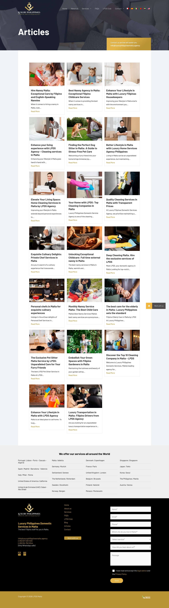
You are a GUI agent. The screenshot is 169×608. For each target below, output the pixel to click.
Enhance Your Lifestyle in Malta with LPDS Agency (45, 414)
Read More (35, 111)
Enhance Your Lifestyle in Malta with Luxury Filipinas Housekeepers (121, 94)
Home (64, 8)
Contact (118, 8)
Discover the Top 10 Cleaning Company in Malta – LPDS (122, 356)
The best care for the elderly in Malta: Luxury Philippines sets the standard (122, 310)
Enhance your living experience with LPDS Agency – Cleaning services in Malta (46, 149)
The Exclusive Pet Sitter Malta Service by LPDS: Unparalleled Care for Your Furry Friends (45, 362)
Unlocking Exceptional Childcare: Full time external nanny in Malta (84, 257)
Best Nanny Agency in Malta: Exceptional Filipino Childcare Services (84, 94)
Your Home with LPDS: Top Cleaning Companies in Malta (83, 206)
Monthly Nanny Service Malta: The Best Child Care (83, 308)
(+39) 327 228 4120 (25, 541)
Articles (67, 526)
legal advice (142, 571)
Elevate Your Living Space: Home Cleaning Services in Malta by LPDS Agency (46, 203)
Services (85, 8)
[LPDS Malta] (29, 8)
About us (74, 8)
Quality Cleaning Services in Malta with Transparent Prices (121, 203)
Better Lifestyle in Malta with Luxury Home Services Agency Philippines (121, 148)
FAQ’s (97, 8)
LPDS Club (107, 8)
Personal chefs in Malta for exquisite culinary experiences (46, 310)
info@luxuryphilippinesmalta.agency (33, 538)
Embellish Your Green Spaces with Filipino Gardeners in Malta (80, 361)
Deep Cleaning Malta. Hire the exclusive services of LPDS (120, 258)
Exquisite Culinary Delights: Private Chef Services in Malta (46, 257)
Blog (66, 522)
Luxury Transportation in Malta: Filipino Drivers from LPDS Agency (84, 415)
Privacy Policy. (121, 574)
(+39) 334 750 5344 (25, 543)
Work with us (157, 306)
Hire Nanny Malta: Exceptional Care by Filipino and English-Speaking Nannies (46, 95)
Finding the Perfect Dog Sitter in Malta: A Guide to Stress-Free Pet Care (83, 148)
